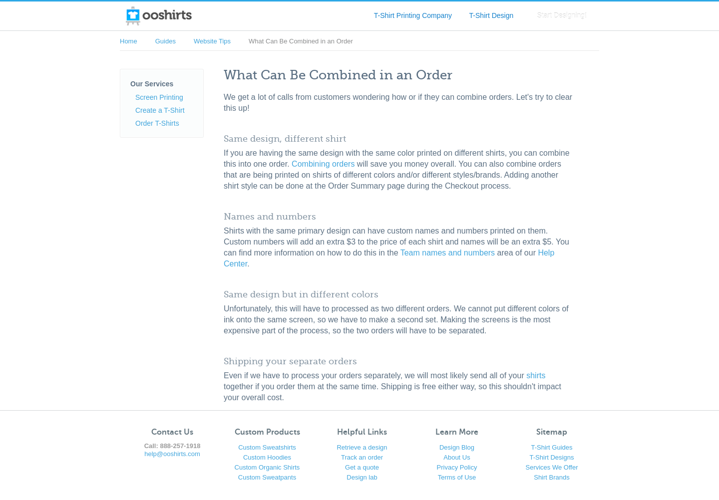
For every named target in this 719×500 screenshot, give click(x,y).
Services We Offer (552, 467)
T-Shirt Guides (551, 447)
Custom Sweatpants (267, 477)
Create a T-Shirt (160, 110)
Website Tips (212, 41)
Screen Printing (159, 97)
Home (128, 41)
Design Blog (456, 447)
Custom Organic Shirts (267, 467)
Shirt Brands (552, 477)
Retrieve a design (362, 447)
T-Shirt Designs (552, 457)
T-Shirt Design (491, 15)
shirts (535, 375)
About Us (456, 457)
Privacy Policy (457, 467)
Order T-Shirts (157, 123)
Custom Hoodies (267, 457)
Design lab (362, 477)
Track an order (362, 457)
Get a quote (362, 467)
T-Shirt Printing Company (413, 15)
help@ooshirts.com (172, 454)
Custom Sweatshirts (267, 447)
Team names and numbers (447, 253)
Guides (165, 41)
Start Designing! (562, 15)
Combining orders (323, 164)
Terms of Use (457, 477)
